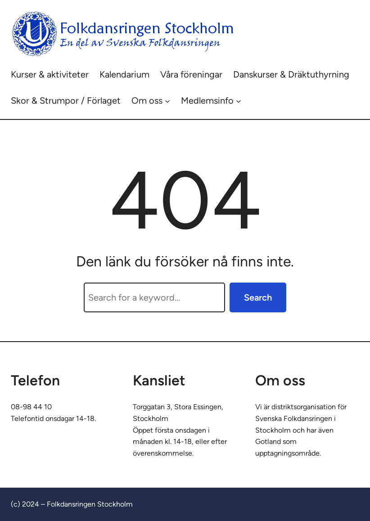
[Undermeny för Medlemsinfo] (238, 100)
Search (258, 297)
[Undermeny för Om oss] (167, 100)
